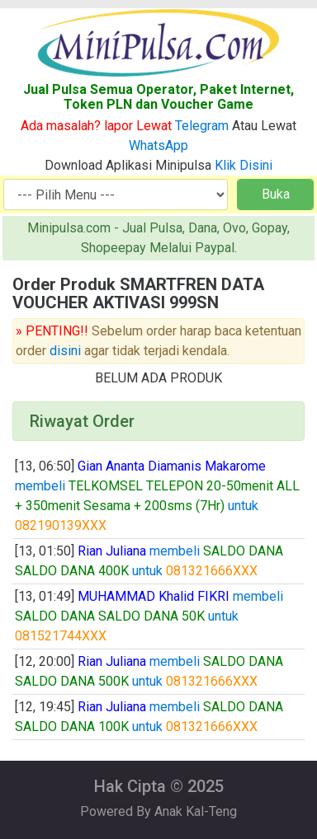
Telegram (202, 126)
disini (65, 351)
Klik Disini (243, 165)
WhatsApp (158, 145)
